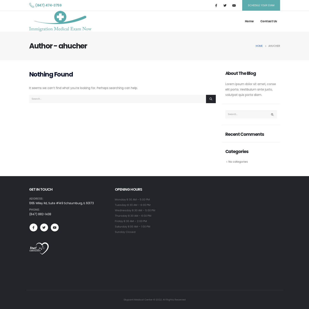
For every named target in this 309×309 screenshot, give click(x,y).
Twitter (44, 227)
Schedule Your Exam (261, 5)
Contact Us (268, 21)
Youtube (55, 227)
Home (249, 21)
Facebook (33, 227)
